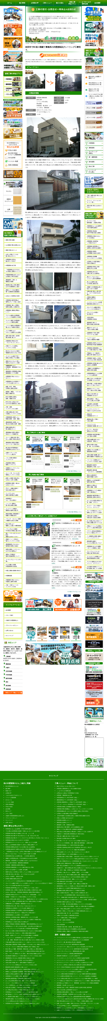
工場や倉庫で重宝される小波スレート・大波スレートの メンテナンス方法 (25, 942)
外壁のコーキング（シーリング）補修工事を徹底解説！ (71, 849)
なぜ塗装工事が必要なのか (13, 245)
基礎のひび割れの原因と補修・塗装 (92, 486)
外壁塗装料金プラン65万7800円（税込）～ (68, 797)
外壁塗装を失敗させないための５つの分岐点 (17, 840)
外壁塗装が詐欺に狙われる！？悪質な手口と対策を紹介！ (21, 912)
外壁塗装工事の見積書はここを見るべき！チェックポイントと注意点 (75, 809)
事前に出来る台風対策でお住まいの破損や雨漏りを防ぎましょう (22, 969)
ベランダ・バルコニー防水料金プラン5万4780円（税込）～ (72, 804)
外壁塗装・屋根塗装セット (13, 89)
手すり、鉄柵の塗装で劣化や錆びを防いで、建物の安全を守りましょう (75, 897)
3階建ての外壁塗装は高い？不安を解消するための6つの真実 (21, 858)
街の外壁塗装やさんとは (12, 786)
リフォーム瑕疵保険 (11, 797)
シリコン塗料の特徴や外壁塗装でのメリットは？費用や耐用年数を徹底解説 (76, 974)
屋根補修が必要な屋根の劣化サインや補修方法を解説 (71, 890)
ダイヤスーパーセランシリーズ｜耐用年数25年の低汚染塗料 (72, 949)
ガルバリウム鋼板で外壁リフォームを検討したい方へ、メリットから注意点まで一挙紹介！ (30, 883)
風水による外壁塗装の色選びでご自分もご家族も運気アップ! (21, 844)
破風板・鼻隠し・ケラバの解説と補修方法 (13, 392)
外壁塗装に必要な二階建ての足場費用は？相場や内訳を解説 (72, 931)
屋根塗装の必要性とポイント (64, 822)
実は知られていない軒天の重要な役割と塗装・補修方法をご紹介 (74, 874)
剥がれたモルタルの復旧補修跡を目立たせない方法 (13, 351)
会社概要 (8, 610)
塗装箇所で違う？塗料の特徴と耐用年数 (93, 323)
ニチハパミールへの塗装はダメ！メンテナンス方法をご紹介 (21, 964)
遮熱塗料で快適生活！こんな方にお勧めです (68, 955)
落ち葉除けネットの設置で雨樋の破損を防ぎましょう (71, 888)
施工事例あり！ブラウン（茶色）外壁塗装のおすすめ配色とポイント (24, 994)
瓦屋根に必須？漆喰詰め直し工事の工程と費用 (69, 863)
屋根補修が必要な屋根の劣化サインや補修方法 (12, 433)
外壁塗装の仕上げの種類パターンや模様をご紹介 (94, 547)
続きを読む (75, 538)
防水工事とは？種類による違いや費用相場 (13, 524)
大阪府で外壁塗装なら (12, 620)
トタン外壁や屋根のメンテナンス (11, 458)
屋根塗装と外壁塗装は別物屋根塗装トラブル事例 (13, 372)
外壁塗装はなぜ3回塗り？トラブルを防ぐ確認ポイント (20, 908)
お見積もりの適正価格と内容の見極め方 (94, 262)
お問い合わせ (9, 630)
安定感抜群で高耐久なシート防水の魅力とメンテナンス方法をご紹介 (24, 955)
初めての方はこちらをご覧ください (66, 786)
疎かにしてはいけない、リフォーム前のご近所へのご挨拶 (21, 853)
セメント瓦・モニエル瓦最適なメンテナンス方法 (12, 473)
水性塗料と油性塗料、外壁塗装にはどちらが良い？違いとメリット (74, 994)
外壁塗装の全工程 (11, 265)
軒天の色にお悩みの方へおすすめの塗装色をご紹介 (13, 402)
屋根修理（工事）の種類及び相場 (11, 280)
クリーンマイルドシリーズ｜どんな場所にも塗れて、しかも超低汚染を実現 (76, 969)
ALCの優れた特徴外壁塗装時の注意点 (11, 565)
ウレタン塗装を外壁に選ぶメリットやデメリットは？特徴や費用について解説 (77, 978)
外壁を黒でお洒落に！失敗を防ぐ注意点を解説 (94, 516)
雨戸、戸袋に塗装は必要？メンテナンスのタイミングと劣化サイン (74, 908)
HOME (27, 43)
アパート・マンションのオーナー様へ (94, 201)
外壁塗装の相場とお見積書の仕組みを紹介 (94, 252)
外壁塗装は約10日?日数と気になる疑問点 (93, 272)
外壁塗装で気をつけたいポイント (12, 377)
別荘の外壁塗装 (61, 924)
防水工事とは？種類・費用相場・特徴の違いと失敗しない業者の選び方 (24, 949)
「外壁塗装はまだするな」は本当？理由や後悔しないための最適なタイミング (26, 851)
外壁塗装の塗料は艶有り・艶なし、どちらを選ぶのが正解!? (72, 992)
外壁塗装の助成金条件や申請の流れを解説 (94, 231)
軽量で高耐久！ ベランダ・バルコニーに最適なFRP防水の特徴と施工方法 (25, 951)
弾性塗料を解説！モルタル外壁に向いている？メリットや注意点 (22, 998)
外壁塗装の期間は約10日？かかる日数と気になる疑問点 (20, 847)
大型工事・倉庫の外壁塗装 (64, 920)
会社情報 (8, 809)
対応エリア (8, 811)
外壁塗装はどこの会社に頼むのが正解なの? (17, 921)
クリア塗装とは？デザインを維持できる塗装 (13, 331)
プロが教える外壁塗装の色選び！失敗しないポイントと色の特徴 (22, 831)
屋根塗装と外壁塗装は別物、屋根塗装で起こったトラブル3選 (22, 917)
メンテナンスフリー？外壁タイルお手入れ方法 (94, 409)
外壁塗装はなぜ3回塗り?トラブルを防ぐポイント (13, 382)
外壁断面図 (9, 575)
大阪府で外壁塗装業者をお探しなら (15, 815)
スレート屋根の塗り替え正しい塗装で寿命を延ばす (13, 438)
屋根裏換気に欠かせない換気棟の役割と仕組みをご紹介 (20, 958)
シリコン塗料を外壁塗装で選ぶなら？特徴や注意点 (13, 326)
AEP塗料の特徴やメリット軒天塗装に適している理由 (94, 567)
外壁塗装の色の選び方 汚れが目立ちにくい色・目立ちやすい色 (22, 835)
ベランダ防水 (13, 94)
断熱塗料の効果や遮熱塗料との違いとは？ (94, 465)
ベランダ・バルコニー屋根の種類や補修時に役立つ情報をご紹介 (22, 946)
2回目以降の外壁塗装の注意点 (92, 318)
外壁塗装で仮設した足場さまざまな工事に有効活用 (94, 359)
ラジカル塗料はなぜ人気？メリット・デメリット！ (94, 562)
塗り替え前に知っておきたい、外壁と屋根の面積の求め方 (21, 933)
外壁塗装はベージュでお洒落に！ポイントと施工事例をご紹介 (22, 992)
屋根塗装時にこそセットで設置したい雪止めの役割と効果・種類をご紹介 (76, 886)
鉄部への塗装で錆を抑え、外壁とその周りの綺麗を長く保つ (72, 892)
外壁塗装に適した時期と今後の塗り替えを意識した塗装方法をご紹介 (24, 890)
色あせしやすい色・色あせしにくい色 (94, 90)
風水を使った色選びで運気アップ (95, 77)
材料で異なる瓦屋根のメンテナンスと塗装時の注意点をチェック (74, 865)
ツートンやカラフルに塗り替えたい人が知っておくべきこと (95, 96)
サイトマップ (9, 635)
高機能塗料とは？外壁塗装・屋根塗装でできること (13, 367)
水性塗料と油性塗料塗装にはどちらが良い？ (94, 404)
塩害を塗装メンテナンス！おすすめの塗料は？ (13, 550)
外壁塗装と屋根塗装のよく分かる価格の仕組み (69, 788)
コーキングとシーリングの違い (13, 560)
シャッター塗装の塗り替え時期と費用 (11, 504)
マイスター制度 (10, 802)
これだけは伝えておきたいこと (14, 795)
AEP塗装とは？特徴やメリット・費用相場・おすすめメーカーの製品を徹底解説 (78, 983)
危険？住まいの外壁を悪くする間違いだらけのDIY (94, 379)
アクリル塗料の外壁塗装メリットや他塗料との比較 (13, 316)
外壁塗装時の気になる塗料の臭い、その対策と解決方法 (20, 856)
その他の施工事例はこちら (73, 471)
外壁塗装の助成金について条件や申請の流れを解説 (70, 845)
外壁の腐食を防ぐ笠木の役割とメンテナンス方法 (13, 412)
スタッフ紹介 (9, 615)
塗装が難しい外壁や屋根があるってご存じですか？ (94, 384)
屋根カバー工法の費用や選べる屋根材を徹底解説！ (70, 829)
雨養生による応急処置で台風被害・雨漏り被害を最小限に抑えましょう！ (25, 971)
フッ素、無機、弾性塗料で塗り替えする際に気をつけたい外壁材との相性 (25, 940)
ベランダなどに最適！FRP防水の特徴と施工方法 (13, 529)
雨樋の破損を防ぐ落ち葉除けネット (11, 428)
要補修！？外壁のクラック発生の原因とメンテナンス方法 (21, 897)
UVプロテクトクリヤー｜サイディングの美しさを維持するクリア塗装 (75, 962)
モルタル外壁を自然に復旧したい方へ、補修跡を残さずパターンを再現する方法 (27, 899)
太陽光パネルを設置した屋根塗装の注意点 (94, 450)
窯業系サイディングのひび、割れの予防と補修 (94, 389)
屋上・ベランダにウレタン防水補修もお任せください (13, 535)
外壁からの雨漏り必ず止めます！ (65, 818)
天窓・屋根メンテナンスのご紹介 (12, 407)
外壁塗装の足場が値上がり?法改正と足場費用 (95, 364)
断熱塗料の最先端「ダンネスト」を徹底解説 (94, 470)
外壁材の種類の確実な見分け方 (91, 298)
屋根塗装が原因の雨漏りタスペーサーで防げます (12, 443)
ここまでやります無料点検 (64, 790)
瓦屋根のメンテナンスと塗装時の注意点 (12, 468)
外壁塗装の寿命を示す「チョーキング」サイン (12, 341)
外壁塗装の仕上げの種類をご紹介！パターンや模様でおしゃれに (22, 1003)
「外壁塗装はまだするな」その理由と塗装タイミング (13, 270)
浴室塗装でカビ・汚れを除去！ (11, 499)
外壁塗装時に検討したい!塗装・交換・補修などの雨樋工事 (72, 883)
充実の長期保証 (10, 804)
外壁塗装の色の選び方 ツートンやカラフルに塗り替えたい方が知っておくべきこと (27, 838)
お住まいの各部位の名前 (12, 296)
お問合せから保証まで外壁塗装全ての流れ (68, 793)
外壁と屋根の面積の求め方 (13, 570)
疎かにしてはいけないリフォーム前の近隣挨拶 (94, 277)
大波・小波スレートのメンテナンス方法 (12, 585)
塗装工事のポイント (11, 250)
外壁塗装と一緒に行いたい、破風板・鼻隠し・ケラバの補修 (72, 872)
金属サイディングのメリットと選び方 (11, 453)
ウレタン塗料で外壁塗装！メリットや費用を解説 (13, 321)
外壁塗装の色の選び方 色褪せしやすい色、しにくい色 (20, 833)
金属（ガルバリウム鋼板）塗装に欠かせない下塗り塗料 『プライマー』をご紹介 (78, 1003)
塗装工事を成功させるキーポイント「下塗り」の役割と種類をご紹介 (75, 1001)
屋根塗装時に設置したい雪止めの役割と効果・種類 (13, 423)
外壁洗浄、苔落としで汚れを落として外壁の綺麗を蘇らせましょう (74, 911)
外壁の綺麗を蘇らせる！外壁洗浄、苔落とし (94, 440)
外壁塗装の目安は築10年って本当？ (11, 260)
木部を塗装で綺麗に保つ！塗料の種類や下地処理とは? (95, 455)
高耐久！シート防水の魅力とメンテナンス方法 (12, 540)
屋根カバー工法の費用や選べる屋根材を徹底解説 (12, 290)
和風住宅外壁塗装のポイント (92, 415)
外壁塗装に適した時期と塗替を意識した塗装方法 (12, 306)
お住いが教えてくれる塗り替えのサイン (12, 255)
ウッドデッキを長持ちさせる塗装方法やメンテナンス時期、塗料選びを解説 (76, 899)
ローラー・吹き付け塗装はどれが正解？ (92, 430)
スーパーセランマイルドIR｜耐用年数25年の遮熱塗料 (71, 944)
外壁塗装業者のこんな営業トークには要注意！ (94, 374)
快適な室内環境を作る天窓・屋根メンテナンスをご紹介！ (72, 879)
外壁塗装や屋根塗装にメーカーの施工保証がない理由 (94, 348)
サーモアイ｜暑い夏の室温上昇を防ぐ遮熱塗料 (69, 942)
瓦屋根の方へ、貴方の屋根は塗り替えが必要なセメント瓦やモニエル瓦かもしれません (79, 868)
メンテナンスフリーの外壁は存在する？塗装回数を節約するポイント (24, 881)
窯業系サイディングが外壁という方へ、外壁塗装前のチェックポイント (75, 1008)
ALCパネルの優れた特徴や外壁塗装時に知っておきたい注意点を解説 (24, 931)
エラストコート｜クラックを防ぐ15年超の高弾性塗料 (71, 960)
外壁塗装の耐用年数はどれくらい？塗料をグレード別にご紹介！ (22, 887)
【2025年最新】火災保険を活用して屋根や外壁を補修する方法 (73, 815)
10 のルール (9, 800)
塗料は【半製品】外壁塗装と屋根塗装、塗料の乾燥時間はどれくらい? (24, 924)
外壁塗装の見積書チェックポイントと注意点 (94, 257)
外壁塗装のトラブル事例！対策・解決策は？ (94, 491)
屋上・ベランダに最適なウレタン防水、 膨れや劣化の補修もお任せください (26, 953)
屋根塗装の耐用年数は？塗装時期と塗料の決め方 (94, 496)
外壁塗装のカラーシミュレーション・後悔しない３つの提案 (21, 842)
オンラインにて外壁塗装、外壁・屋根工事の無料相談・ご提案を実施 (75, 843)
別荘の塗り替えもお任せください (94, 206)
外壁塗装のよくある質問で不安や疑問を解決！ (94, 226)
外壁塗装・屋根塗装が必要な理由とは (15, 865)
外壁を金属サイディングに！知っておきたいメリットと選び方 (73, 852)
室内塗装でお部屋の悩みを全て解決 (66, 838)
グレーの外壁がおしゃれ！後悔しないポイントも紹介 (94, 511)
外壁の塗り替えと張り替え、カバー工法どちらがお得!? (20, 874)
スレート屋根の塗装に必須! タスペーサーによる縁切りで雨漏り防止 (23, 919)
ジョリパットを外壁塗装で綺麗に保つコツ (94, 425)
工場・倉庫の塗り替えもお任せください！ (94, 196)
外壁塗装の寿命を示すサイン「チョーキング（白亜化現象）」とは (23, 894)
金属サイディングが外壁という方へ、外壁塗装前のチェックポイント (75, 1010)
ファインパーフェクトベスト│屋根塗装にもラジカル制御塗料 (73, 940)
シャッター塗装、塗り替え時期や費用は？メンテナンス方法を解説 (74, 904)
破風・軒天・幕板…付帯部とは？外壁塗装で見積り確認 (71, 870)
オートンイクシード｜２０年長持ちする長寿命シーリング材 (72, 971)
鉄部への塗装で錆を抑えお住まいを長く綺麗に (12, 479)
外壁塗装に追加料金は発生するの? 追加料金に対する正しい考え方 (74, 847)
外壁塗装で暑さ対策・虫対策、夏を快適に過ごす (69, 926)
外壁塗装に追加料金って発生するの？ (92, 242)
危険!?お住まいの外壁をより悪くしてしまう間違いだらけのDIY (22, 872)
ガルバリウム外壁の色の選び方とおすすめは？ (18, 885)
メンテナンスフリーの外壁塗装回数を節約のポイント (94, 303)
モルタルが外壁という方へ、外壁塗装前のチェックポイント (72, 1005)
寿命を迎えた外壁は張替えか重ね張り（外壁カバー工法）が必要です (75, 831)
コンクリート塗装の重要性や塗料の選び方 (12, 509)
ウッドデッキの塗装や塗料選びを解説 (12, 494)
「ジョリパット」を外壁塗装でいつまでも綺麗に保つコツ (21, 937)
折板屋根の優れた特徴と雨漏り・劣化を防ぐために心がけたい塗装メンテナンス (78, 856)
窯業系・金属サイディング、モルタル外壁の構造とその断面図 (22, 935)
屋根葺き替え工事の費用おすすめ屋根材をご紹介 (12, 285)
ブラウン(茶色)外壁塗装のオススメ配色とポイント (94, 532)
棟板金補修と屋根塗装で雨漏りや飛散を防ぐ (12, 514)
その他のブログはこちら (74, 591)
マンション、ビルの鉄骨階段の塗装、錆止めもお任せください (73, 895)
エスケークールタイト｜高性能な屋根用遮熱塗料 (69, 953)
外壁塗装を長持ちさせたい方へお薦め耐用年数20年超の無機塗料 (74, 996)
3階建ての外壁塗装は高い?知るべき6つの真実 (94, 287)
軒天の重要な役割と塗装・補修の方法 (11, 397)
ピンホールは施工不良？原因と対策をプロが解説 (12, 357)
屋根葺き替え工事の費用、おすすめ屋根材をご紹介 (70, 827)
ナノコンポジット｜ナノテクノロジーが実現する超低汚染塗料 (73, 958)
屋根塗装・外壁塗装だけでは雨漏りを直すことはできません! (21, 860)
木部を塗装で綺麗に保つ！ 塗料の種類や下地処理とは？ (20, 962)
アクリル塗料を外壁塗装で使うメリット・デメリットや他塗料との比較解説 (76, 976)
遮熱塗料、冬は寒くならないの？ (65, 985)
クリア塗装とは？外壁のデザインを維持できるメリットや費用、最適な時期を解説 (78, 980)
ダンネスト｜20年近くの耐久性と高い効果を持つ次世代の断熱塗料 (74, 964)
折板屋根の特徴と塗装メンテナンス (11, 463)
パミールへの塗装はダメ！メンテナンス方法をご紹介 (94, 460)
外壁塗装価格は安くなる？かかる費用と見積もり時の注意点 (72, 811)
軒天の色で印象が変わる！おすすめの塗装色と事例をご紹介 (72, 877)
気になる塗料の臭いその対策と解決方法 (92, 282)
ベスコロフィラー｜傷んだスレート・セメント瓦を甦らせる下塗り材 (75, 946)
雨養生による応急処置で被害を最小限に (94, 481)
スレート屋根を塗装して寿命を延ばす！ (67, 917)
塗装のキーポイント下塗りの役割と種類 (92, 328)
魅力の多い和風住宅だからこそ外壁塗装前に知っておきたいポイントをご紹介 (77, 861)
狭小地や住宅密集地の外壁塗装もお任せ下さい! (13, 448)
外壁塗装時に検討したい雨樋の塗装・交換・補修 (12, 418)
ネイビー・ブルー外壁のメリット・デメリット (94, 506)
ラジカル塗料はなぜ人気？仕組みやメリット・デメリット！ (21, 1001)
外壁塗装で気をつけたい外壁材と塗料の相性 (12, 580)
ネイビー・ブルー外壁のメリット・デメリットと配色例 (20, 983)
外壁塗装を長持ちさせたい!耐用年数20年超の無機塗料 (94, 343)
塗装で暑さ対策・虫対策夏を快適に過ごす (12, 336)
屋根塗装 (13, 84)
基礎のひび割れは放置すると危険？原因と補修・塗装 (20, 974)
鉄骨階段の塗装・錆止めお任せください (12, 484)
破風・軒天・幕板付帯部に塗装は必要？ (12, 387)
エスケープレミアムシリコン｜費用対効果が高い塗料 (71, 951)
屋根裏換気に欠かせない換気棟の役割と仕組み (12, 545)
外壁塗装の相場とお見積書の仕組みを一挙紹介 (69, 806)
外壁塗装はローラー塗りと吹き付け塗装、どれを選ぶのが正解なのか (24, 926)
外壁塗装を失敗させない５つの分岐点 (94, 237)
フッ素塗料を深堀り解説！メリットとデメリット (94, 537)
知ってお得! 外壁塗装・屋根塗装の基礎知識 (17, 863)
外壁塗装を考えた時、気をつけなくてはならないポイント (21, 906)
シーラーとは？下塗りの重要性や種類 (93, 338)
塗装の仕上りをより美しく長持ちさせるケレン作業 (13, 362)
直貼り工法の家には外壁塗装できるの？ (92, 394)
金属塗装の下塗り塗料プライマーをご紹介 (93, 333)
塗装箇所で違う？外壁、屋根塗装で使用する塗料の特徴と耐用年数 (74, 987)
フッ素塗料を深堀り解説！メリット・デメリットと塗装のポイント (23, 996)
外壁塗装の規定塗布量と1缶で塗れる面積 (94, 435)
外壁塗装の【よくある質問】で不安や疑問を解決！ (19, 828)
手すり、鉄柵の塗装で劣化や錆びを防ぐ (12, 489)
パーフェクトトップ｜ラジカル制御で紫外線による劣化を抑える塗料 (75, 937)
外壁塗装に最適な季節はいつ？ (12, 311)
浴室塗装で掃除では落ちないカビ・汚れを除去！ (69, 902)
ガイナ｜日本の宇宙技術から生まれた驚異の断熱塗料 (71, 967)
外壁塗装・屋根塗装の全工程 (64, 795)
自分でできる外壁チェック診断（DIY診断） (17, 869)
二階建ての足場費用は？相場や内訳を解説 (94, 369)
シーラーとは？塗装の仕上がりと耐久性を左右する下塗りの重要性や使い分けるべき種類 (80, 998)
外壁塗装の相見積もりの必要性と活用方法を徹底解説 (20, 910)
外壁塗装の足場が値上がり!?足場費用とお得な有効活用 (71, 929)
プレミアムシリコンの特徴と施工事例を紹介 (93, 552)
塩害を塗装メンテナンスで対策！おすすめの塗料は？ (20, 960)
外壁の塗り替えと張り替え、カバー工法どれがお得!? (94, 293)
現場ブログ (8, 790)
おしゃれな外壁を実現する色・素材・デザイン (94, 501)
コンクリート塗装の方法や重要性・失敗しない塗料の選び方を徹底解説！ (76, 906)
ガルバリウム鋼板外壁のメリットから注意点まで (94, 308)
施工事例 (33, 43)
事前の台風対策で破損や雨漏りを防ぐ (92, 476)
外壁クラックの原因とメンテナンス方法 (12, 346)
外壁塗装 (13, 79)
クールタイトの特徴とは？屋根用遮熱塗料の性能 (94, 557)
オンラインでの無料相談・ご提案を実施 (94, 221)
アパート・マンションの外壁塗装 (65, 922)
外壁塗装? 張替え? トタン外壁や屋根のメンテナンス (70, 854)
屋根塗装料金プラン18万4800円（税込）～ (68, 800)
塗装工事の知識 (10, 240)
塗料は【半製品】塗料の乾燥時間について (12, 555)
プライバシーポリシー (12, 625)
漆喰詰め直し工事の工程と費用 (92, 420)
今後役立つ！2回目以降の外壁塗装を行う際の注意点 (70, 833)
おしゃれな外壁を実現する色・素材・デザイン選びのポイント (22, 980)
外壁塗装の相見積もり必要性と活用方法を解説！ (94, 247)
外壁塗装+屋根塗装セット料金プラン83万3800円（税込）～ (72, 802)
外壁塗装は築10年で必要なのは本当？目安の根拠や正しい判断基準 (23, 849)
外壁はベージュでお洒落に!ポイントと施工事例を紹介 (94, 526)
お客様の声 (8, 793)
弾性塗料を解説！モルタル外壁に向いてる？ (94, 542)
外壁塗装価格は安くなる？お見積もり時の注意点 (13, 275)
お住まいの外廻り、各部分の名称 (14, 876)
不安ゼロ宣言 (9, 806)
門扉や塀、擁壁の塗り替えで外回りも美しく (68, 836)
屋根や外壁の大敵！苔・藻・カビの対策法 (93, 445)
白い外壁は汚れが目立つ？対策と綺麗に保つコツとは (94, 521)
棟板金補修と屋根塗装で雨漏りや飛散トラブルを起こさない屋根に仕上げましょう (27, 944)
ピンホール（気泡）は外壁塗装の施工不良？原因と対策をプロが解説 (24, 901)
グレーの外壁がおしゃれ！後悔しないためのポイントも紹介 (21, 985)
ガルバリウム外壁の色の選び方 (92, 313)
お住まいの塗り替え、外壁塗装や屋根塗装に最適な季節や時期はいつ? (24, 892)
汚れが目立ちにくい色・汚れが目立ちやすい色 (95, 83)
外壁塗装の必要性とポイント (64, 820)
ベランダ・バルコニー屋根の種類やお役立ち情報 (13, 519)
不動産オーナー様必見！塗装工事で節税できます (94, 354)
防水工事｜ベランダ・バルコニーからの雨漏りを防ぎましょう (73, 840)
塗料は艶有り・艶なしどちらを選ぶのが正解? (93, 399)
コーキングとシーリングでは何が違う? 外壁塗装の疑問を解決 (22, 928)
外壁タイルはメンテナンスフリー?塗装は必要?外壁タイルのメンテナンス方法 (77, 858)
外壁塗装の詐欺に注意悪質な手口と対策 (93, 267)
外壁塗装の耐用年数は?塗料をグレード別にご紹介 (13, 301)
